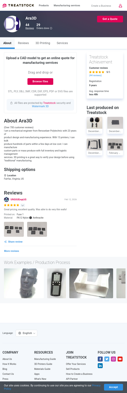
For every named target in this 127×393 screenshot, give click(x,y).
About (7, 43)
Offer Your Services (76, 364)
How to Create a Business (79, 374)
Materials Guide (42, 369)
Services (62, 43)
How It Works (9, 364)
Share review (13, 241)
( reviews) (95, 75)
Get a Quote (110, 19)
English (26, 333)
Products (44, 5)
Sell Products (73, 369)
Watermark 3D (40, 106)
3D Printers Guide (43, 364)
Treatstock (18, 6)
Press (5, 379)
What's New (40, 379)
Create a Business (101, 5)
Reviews (29, 28)
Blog (4, 369)
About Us (7, 359)
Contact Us (8, 374)
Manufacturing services (67, 5)
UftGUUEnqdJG (18, 199)
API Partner (72, 379)
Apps (37, 374)
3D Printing (43, 43)
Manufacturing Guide (45, 359)
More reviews (11, 251)
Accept (113, 387)
